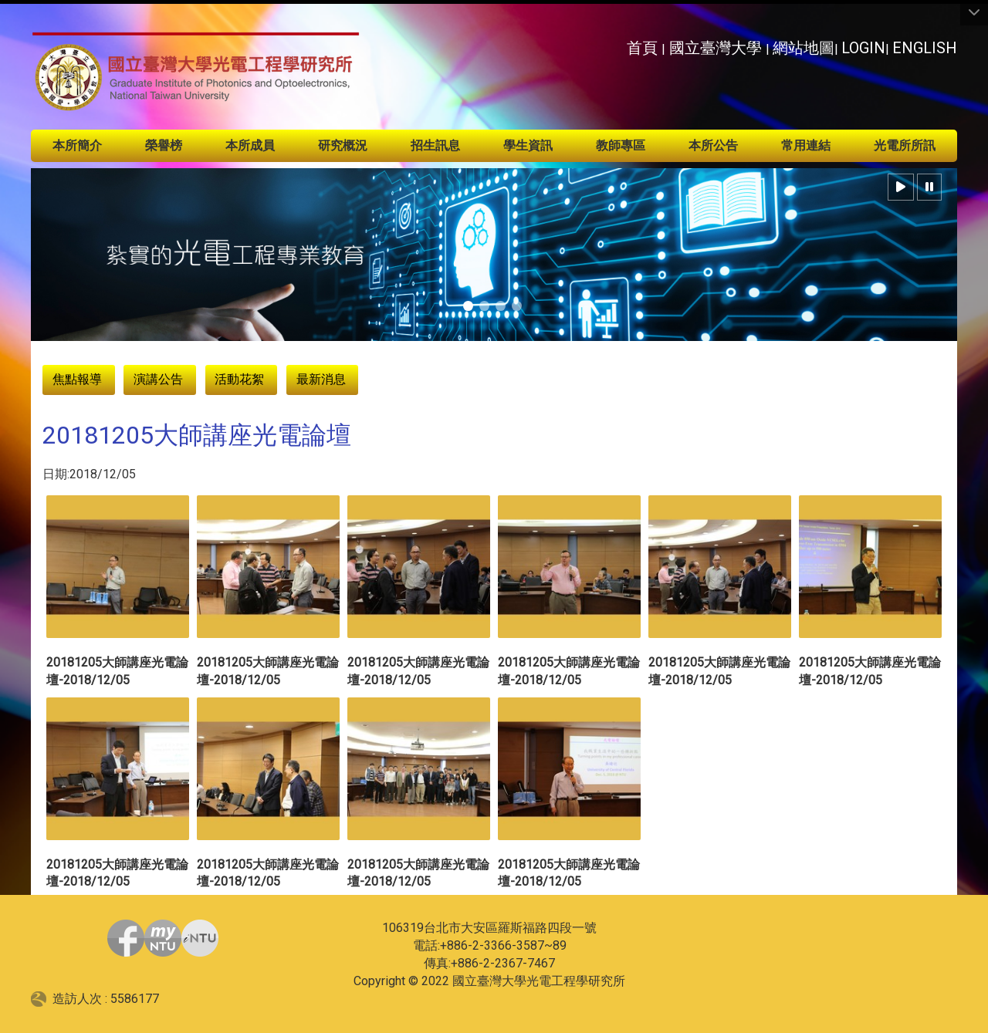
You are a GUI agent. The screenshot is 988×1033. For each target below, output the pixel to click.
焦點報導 (77, 379)
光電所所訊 (905, 145)
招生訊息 (435, 145)
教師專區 (620, 145)
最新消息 (321, 379)
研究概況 (342, 145)
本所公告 (713, 145)
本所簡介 (77, 145)
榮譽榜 (163, 145)
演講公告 (158, 379)
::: (617, 43)
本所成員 (250, 145)
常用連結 (806, 145)
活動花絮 (239, 379)
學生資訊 (528, 145)
